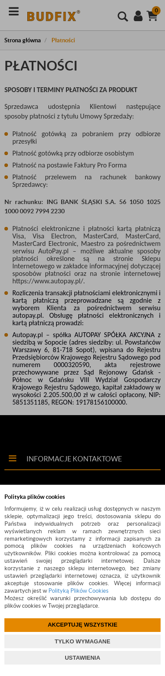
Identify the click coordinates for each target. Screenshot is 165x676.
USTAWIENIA (82, 657)
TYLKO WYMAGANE (82, 641)
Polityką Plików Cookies (78, 590)
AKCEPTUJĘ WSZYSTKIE (82, 624)
